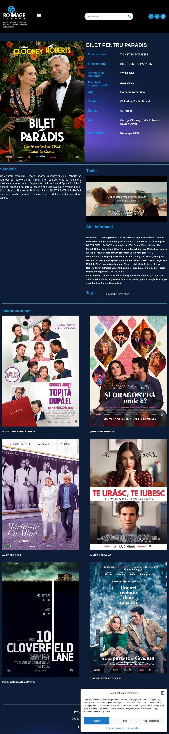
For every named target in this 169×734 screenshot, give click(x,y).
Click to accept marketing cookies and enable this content (126, 199)
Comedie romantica (117, 294)
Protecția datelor (133, 728)
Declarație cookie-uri (115, 728)
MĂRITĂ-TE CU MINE (11, 555)
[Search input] (107, 16)
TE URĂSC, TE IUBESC (101, 555)
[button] (162, 693)
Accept (97, 720)
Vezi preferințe (151, 720)
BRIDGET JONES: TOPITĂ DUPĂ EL (18, 431)
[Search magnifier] (129, 16)
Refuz (124, 720)
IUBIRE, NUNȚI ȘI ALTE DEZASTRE (18, 682)
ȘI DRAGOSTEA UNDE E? (102, 431)
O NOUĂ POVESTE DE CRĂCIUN (105, 678)
